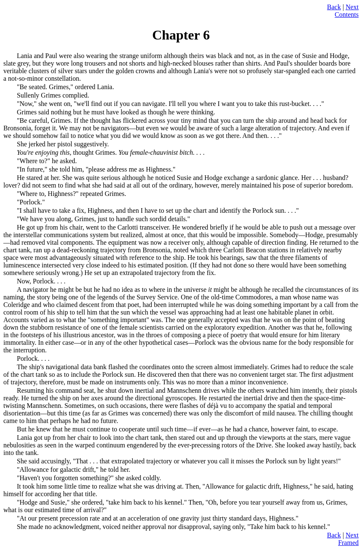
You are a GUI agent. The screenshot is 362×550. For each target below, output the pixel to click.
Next (352, 7)
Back (334, 7)
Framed (348, 542)
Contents (347, 14)
